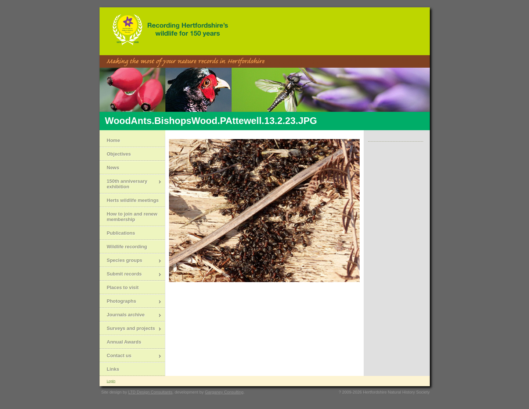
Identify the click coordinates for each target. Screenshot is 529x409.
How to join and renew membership (132, 216)
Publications (121, 233)
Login (111, 381)
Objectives (119, 154)
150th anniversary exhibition (131, 183)
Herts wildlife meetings (133, 200)
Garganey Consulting (224, 392)
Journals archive (131, 315)
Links (113, 369)
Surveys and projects (131, 329)
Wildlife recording (127, 246)
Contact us (131, 356)
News (113, 167)
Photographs (131, 301)
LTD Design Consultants (150, 392)
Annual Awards (124, 342)
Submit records (131, 274)
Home (113, 140)
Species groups (131, 260)
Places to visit (123, 287)
